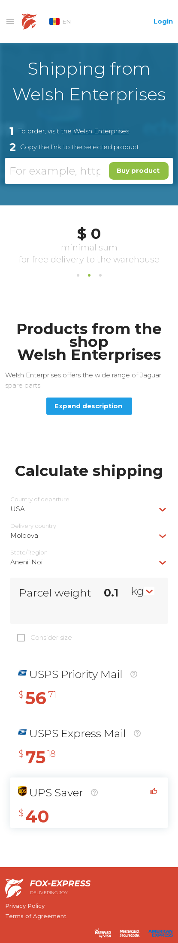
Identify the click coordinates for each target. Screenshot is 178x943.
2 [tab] (89, 275)
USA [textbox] (17, 509)
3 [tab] (100, 275)
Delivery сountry (33, 526)
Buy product (138, 170)
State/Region (29, 552)
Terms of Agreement (35, 916)
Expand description (88, 406)
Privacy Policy (25, 905)
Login (163, 21)
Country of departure (39, 499)
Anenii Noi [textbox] (26, 562)
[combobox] (89, 509)
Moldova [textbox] (24, 535)
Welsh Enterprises (101, 131)
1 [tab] (78, 275)
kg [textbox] (137, 590)
